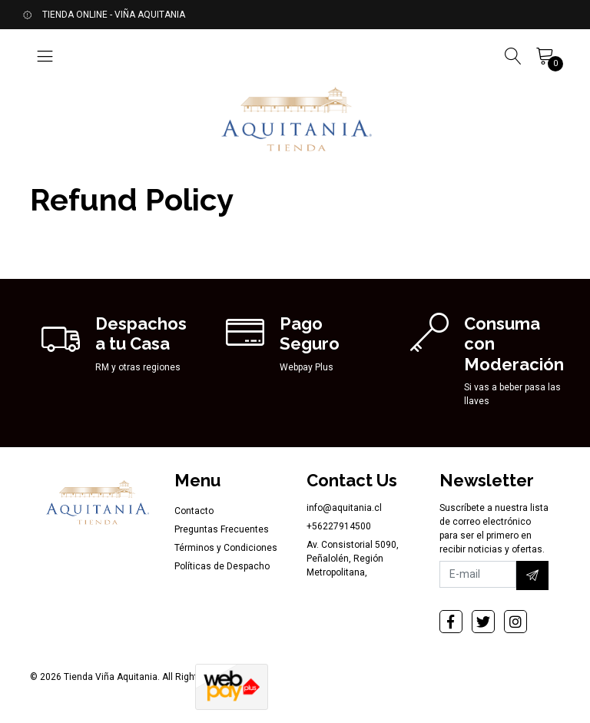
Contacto (194, 511)
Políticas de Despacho (222, 566)
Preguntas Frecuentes (221, 529)
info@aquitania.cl (344, 507)
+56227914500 (339, 526)
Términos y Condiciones (225, 547)
